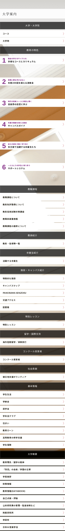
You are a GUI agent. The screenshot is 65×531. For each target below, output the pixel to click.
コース (6, 33)
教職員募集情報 (10, 219)
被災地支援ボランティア (14, 377)
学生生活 (7, 394)
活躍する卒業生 (10, 261)
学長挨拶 (7, 476)
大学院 (6, 41)
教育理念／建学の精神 (13, 462)
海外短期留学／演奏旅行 (14, 342)
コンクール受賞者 (11, 359)
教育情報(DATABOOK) (14, 491)
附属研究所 (8, 512)
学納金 (6, 401)
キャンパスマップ (11, 285)
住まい (6, 423)
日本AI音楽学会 (10, 527)
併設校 (6, 520)
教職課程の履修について (14, 226)
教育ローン (8, 430)
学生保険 (7, 445)
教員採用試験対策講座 (13, 212)
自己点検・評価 (10, 498)
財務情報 (7, 484)
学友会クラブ (9, 416)
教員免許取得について (13, 204)
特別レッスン (9, 324)
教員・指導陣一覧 (11, 243)
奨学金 (6, 409)
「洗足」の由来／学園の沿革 (17, 469)
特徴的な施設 (9, 278)
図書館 (6, 307)
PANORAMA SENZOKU (14, 293)
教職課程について (11, 197)
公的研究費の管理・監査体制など (19, 505)
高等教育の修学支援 (12, 437)
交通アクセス (9, 300)
